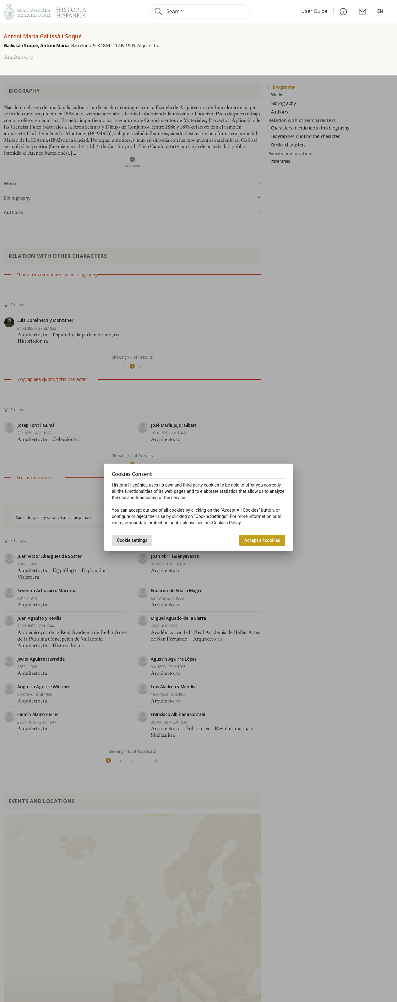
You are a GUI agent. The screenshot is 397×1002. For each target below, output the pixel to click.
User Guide (315, 11)
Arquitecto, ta (19, 57)
